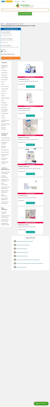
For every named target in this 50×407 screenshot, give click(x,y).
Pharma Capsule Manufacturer (5, 202)
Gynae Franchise (5, 152)
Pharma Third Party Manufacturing (5, 172)
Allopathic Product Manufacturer (5, 180)
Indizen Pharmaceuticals (24, 108)
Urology (3, 115)
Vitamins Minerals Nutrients (5, 121)
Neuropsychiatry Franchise (5, 155)
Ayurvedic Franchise (5, 137)
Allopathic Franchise (5, 140)
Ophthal (3, 95)
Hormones (3, 91)
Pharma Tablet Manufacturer (4, 199)
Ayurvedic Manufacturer (4, 176)
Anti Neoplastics (4, 77)
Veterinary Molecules (3, 128)
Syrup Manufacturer (4, 195)
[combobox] (25, 10)
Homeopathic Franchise (4, 143)
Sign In (23, 1)
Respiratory (3, 107)
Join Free (16, 1)
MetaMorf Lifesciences (24, 137)
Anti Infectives (4, 72)
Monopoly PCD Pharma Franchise (5, 224)
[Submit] (3, 10)
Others (2, 100)
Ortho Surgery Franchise (4, 159)
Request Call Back (41, 403)
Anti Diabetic (4, 70)
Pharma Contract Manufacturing (5, 220)
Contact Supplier (30, 86)
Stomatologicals (4, 113)
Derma (2, 84)
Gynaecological (4, 88)
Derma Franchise (5, 150)
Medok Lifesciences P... (24, 224)
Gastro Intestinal (5, 86)
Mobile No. (3, 49)
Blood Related (4, 79)
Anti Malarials (4, 75)
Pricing (3, 1)
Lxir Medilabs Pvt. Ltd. (23, 79)
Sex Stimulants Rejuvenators (4, 110)
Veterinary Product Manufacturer (5, 187)
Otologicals (3, 102)
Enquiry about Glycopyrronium (10, 54)
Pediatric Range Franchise (4, 162)
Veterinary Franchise (3, 146)
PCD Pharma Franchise (4, 212)
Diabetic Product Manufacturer (5, 191)
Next (11, 58)
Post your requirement (25, 13)
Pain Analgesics (4, 105)
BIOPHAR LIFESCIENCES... (24, 166)
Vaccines (3, 118)
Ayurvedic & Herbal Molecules (5, 124)
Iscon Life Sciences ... (23, 195)
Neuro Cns (3, 93)
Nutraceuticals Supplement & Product (4, 67)
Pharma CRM (9, 1)
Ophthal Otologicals (5, 98)
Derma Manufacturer (4, 184)
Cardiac (3, 82)
